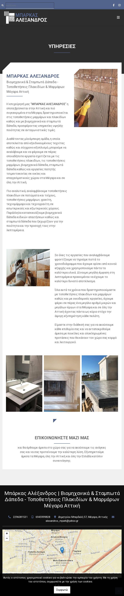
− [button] (7, 538)
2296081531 (20, 517)
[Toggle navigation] (118, 17)
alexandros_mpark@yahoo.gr (62, 520)
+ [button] (7, 533)
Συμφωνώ (62, 589)
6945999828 (43, 517)
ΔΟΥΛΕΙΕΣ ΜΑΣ (62, 422)
